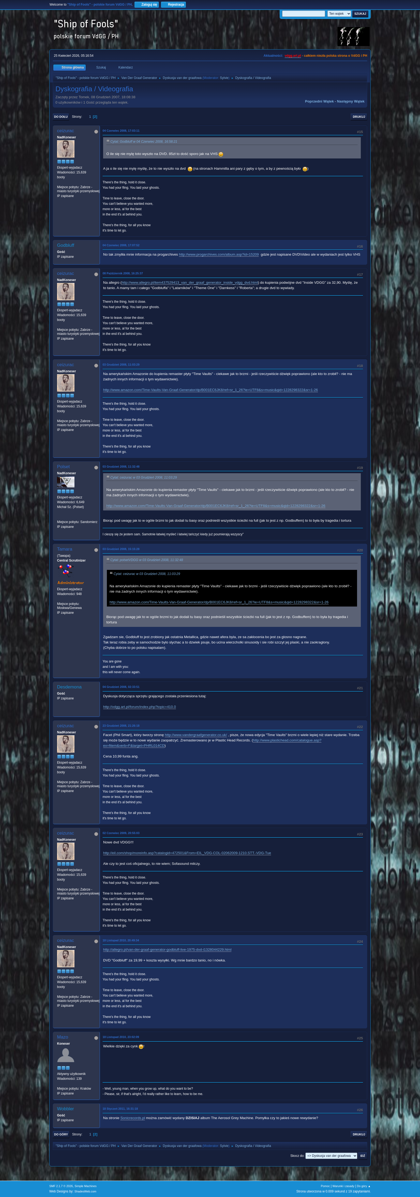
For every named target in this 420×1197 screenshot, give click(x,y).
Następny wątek (351, 101)
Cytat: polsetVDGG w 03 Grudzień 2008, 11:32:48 (146, 560)
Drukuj (359, 116)
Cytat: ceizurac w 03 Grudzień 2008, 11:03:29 (143, 477)
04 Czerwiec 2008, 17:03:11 (121, 130)
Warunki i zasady (343, 1186)
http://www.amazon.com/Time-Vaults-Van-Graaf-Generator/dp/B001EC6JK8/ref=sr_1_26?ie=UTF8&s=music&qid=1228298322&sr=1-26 (210, 390)
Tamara (64, 549)
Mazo (62, 1037)
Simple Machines (85, 1186)
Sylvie (224, 78)
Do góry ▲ (364, 1186)
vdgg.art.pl (293, 56)
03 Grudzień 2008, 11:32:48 (121, 466)
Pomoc (325, 1186)
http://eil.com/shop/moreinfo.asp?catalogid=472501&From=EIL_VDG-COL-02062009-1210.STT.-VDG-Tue (187, 853)
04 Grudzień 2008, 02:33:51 (121, 686)
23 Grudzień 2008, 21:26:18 (121, 725)
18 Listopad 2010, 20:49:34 (121, 940)
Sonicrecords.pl (132, 1118)
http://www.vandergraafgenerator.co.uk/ (196, 735)
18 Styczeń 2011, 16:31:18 (120, 1108)
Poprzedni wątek (319, 101)
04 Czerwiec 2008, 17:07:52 (121, 245)
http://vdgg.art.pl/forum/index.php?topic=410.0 (139, 707)
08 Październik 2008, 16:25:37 (123, 273)
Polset (63, 466)
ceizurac (65, 130)
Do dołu (61, 116)
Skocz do (296, 1156)
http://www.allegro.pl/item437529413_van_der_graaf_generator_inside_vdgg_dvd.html (190, 283)
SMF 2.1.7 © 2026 (61, 1186)
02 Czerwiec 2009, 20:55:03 (121, 833)
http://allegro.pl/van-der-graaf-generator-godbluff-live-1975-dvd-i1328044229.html (167, 950)
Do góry (61, 1134)
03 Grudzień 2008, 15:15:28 (121, 549)
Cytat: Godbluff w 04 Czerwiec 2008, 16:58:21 (143, 141)
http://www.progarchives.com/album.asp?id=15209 (219, 254)
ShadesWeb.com (85, 1191)
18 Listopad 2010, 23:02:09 (121, 1037)
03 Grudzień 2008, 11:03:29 (121, 364)
